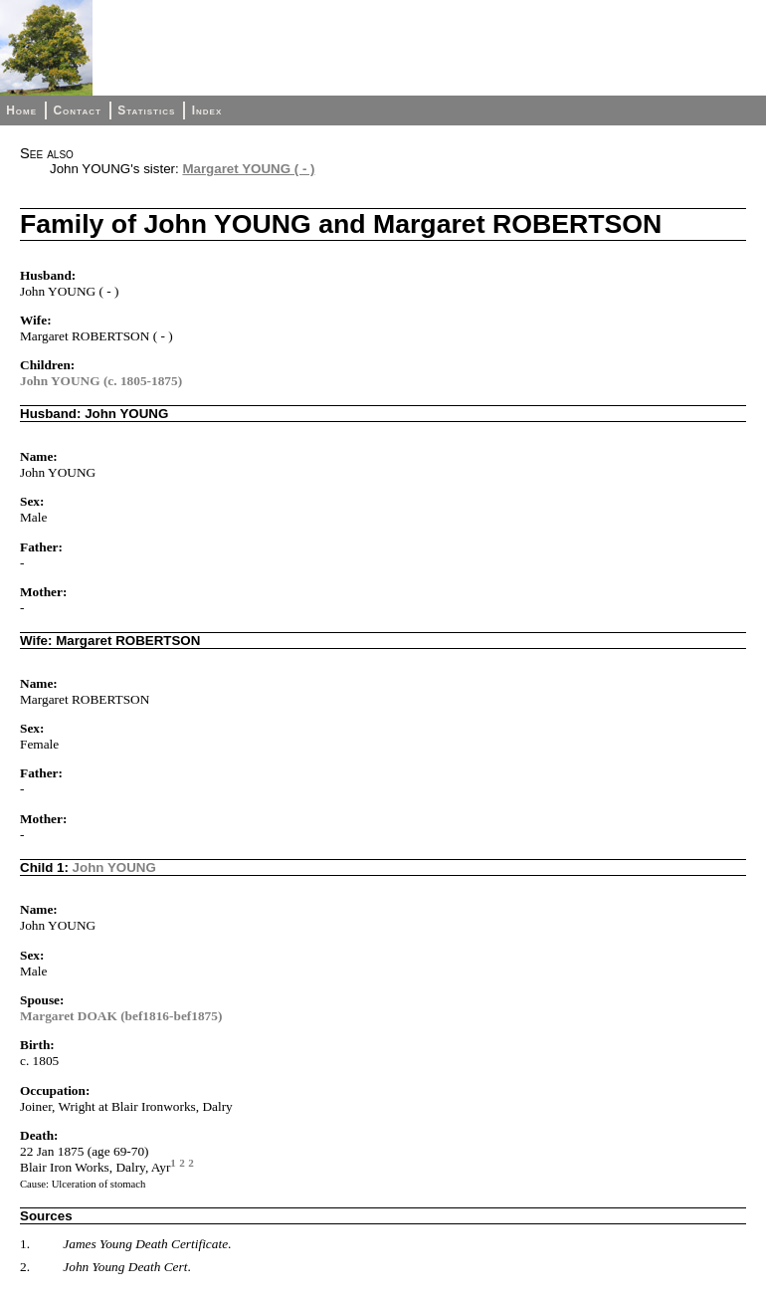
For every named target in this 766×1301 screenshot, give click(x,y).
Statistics (146, 110)
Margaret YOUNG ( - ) (248, 168)
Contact (76, 110)
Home (21, 110)
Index (207, 110)
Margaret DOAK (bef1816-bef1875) (121, 1015)
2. (25, 1266)
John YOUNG (114, 867)
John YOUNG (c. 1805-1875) (101, 380)
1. (25, 1243)
